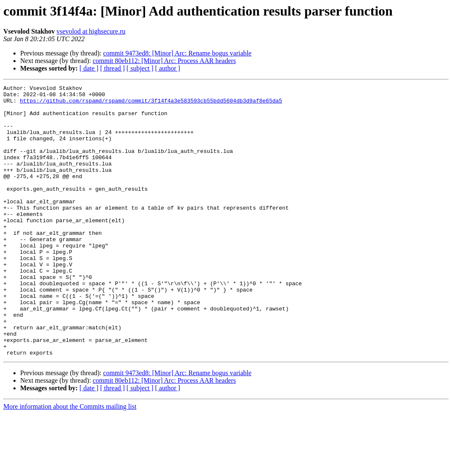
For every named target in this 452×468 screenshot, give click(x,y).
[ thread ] (112, 68)
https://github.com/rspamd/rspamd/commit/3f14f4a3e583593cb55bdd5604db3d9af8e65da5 (151, 104)
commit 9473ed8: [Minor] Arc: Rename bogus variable (177, 53)
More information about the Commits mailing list (69, 460)
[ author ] (167, 68)
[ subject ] (140, 68)
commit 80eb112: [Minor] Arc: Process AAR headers (164, 60)
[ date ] (88, 68)
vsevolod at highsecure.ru (90, 31)
